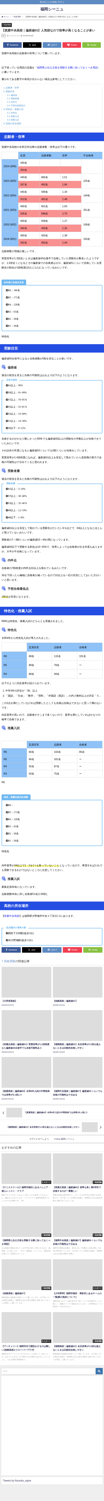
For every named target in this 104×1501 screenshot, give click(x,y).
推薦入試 (15, 116)
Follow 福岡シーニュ (64, 1139)
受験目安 (10, 91)
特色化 (14, 113)
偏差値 (14, 95)
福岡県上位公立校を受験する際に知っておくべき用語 (67, 67)
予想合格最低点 (18, 105)
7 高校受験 (7, 25)
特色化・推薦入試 (14, 109)
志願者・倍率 (12, 88)
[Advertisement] (26, 1425)
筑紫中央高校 (11, 916)
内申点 (14, 102)
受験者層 (15, 98)
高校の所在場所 (13, 123)
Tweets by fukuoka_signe (17, 1480)
